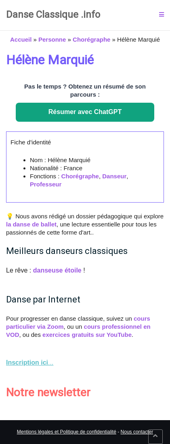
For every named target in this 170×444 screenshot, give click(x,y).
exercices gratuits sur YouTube (87, 334)
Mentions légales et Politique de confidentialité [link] (66, 432)
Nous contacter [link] (137, 432)
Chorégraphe (91, 39)
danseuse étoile (57, 270)
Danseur (114, 176)
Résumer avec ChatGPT (85, 111)
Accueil (20, 39)
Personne (52, 39)
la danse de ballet (31, 224)
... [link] (29, 362)
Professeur (45, 184)
